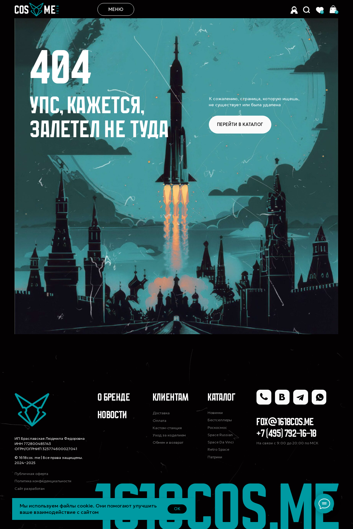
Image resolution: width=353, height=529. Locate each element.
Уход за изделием (169, 435)
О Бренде (113, 398)
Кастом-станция (167, 428)
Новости (112, 416)
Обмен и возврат (168, 442)
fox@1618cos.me (285, 423)
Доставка (161, 413)
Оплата (159, 420)
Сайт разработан (30, 488)
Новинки (215, 412)
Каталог (221, 398)
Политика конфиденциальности (43, 481)
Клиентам (170, 398)
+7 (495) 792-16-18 (286, 434)
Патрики (215, 457)
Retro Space (218, 449)
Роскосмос (217, 427)
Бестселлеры (220, 420)
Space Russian (220, 434)
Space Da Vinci (221, 442)
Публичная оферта (31, 473)
